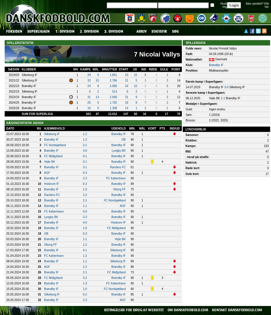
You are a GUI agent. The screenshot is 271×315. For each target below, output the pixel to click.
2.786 (113, 80)
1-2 (85, 134)
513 (114, 91)
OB (124, 139)
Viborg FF (119, 189)
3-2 (85, 277)
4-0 (85, 222)
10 (97, 80)
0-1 (85, 156)
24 (89, 86)
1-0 (85, 189)
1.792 (113, 102)
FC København (116, 178)
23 (126, 75)
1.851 (113, 75)
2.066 (113, 86)
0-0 (85, 211)
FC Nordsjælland (55, 145)
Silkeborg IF (51, 134)
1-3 (85, 283)
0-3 (85, 172)
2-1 (85, 200)
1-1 (85, 206)
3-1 (85, 145)
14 (126, 108)
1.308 (113, 108)
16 (89, 108)
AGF (47, 172)
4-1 (85, 250)
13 (97, 97)
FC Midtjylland (53, 156)
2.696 (113, 97)
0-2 (85, 294)
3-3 (85, 217)
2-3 (85, 178)
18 (126, 102)
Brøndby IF (118, 134)
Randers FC (118, 167)
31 (126, 80)
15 (135, 75)
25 (89, 102)
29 (89, 75)
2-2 (85, 195)
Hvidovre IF (51, 183)
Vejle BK (49, 161)
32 (89, 80)
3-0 (85, 150)
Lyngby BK (119, 150)
